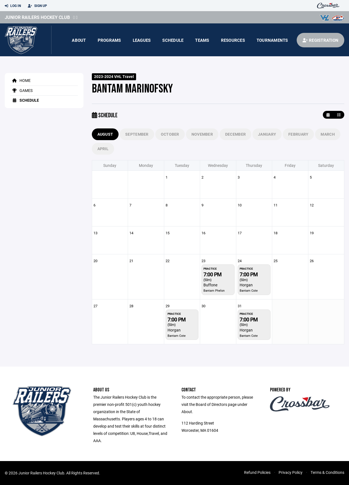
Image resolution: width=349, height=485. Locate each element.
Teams (202, 40)
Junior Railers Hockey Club (37, 17)
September (137, 134)
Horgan (246, 284)
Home (20, 80)
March (328, 134)
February (298, 134)
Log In (13, 5)
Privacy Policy (291, 472)
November (202, 134)
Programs (109, 40)
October (170, 134)
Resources (233, 40)
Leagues (142, 40)
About (79, 40)
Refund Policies (257, 472)
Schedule (172, 40)
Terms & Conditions (327, 472)
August (105, 134)
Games (21, 90)
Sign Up (37, 5)
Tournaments (272, 40)
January (267, 134)
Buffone (210, 284)
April (103, 148)
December (235, 134)
